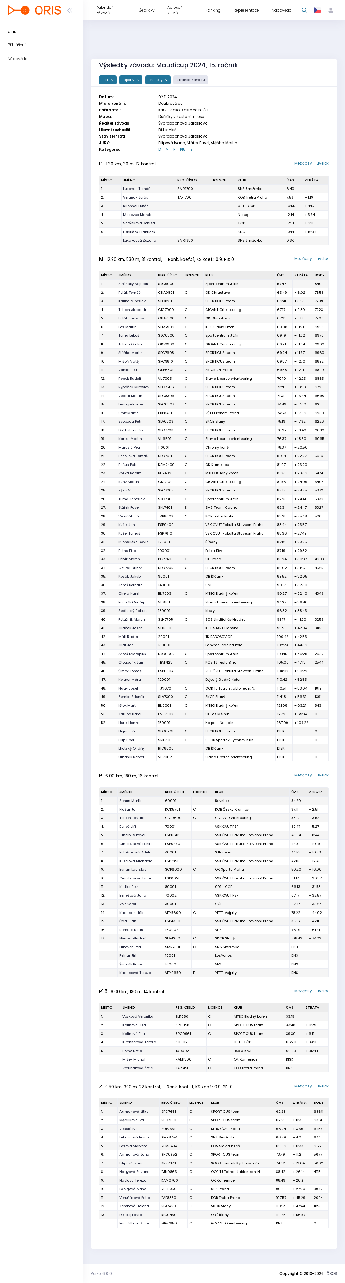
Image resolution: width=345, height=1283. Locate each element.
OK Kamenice (217, 464)
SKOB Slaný (215, 421)
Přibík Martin (129, 559)
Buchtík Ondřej (131, 602)
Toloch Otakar (130, 344)
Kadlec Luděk (131, 912)
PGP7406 (166, 559)
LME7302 (165, 713)
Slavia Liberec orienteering (228, 378)
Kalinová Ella (133, 1033)
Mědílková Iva (131, 1120)
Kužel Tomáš (129, 533)
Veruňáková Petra (134, 1197)
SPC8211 (165, 300)
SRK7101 (165, 739)
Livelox (323, 163)
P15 (183, 149)
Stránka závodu (191, 80)
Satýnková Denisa (139, 223)
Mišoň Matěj (129, 361)
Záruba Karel (129, 713)
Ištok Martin (128, 705)
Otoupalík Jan (130, 662)
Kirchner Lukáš (135, 205)
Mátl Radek (128, 636)
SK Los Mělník (217, 713)
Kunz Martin (128, 481)
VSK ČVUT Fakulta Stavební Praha (234, 524)
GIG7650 (169, 1223)
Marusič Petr (129, 447)
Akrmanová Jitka (134, 1111)
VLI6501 (164, 438)
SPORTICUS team (220, 300)
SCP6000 (173, 869)
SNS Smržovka (250, 188)
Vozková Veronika (137, 1016)
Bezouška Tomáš (133, 455)
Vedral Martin (130, 395)
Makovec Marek (137, 214)
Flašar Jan (128, 809)
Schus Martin (130, 800)
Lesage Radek (131, 404)
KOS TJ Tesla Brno (220, 662)
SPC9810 (165, 361)
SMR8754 (169, 1137)
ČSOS (332, 1273)
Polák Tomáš (129, 292)
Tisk (105, 80)
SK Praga (213, 559)
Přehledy (155, 80)
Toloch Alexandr (132, 309)
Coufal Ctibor (130, 567)
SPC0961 (183, 1033)
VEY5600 (173, 912)
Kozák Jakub (129, 576)
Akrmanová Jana (134, 1154)
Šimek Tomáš (130, 671)
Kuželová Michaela (135, 860)
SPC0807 (166, 404)
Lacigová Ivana (133, 1188)
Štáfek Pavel (129, 507)
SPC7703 (165, 430)
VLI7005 (165, 378)
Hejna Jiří (126, 731)
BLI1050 (182, 1016)
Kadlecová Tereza (135, 972)
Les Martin (127, 326)
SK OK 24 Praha (218, 369)
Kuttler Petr (128, 886)
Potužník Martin (131, 619)
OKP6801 (165, 369)
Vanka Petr (127, 369)
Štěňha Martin (130, 352)
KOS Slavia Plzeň (219, 326)
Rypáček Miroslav (133, 386)
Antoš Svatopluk (132, 653)
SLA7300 (165, 696)
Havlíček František (139, 231)
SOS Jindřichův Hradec (225, 619)
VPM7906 (166, 326)
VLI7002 (165, 757)
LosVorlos (223, 955)
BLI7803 (164, 593)
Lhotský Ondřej (131, 748)
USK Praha (220, 1188)
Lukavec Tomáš (136, 188)
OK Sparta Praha (229, 869)
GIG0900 (166, 344)
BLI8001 (164, 705)
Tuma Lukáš (128, 335)
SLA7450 (168, 1206)
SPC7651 (168, 1111)
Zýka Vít (125, 490)
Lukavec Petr (130, 947)
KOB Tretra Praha (252, 197)
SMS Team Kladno (221, 507)
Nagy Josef (128, 688)
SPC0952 (169, 1154)
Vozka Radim (130, 473)
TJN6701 (165, 688)
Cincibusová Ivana (135, 878)
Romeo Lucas (131, 929)
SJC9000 (166, 283)
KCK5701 (172, 809)
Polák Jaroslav (131, 318)
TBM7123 (165, 662)
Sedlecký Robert (132, 610)
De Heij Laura (130, 1214)
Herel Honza (129, 722)
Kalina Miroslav (132, 300)
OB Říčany (214, 748)
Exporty (128, 80)
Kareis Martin (130, 438)
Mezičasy (303, 163)
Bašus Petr (127, 464)
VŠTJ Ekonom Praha (222, 412)
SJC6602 (166, 653)
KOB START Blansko (221, 627)
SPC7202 (166, 490)
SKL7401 (165, 507)
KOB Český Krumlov (232, 809)
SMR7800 (173, 947)
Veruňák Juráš (135, 197)
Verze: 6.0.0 (101, 1273)
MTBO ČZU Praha (225, 1128)
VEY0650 (173, 972)
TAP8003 (165, 516)
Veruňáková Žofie (137, 1068)
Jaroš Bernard (130, 585)
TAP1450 (183, 1068)
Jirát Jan (126, 645)
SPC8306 (166, 395)
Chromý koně (217, 447)
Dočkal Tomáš (130, 430)
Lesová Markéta (133, 1145)
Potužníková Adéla (135, 852)
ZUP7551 (168, 1128)
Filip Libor (126, 739)
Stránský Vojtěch (133, 283)
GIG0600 (173, 817)
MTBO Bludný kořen (221, 473)
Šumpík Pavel (130, 964)
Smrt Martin (128, 412)
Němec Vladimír (133, 938)
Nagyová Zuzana (134, 1171)
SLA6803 (165, 421)
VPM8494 (169, 1145)
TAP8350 (168, 1197)
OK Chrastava (217, 292)
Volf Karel (127, 903)
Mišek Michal (133, 1059)
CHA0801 (166, 292)
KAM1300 (184, 1059)
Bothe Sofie (132, 1050)
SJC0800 (166, 335)
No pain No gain (219, 722)
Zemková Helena (134, 1206)
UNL (208, 585)
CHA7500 (166, 318)
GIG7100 (165, 481)
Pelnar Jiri (127, 955)
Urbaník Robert (131, 757)
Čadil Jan (127, 921)
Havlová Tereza (133, 1180)
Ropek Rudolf (129, 378)
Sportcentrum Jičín (221, 283)
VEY (218, 929)
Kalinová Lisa (134, 1024)
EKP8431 (165, 412)
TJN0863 (169, 1171)
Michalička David (133, 541)
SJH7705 (165, 619)
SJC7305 (166, 498)
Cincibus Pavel (132, 835)
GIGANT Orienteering (223, 309)
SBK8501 (165, 627)
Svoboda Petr (130, 421)
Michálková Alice (134, 1223)
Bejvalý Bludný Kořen (223, 679)
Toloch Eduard (132, 817)
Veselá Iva (128, 1128)
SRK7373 (168, 1163)
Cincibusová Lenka (136, 843)
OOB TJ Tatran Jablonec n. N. (230, 688)
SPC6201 (165, 731)
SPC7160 (168, 1120)
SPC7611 (165, 455)
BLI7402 (164, 473)
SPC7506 (166, 386)
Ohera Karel (128, 593)
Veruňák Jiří (128, 516)
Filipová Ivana (131, 1163)
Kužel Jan (126, 524)
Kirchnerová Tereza (139, 1042)
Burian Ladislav (132, 869)
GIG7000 (166, 309)
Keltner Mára (129, 679)
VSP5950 (169, 1188)
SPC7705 (165, 567)
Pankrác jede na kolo (223, 645)
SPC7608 (166, 352)
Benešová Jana (132, 895)
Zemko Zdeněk (131, 696)
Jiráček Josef (130, 627)
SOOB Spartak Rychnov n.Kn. (229, 739)
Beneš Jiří (127, 826)
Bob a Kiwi (214, 550)
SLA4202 (172, 938)
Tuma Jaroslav (131, 498)
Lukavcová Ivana (134, 1137)
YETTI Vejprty (226, 912)
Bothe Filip (127, 550)
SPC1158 (182, 1024)
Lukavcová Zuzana (139, 240)
